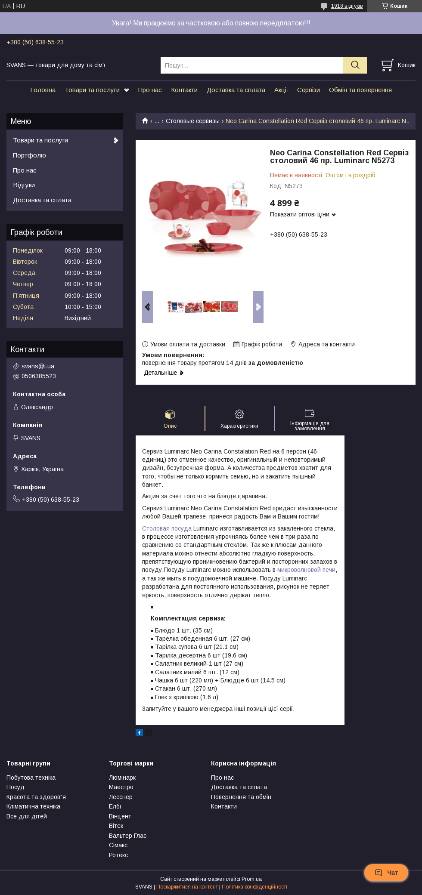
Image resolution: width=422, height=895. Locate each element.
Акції (281, 89)
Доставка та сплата (236, 89)
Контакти (184, 89)
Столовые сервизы (193, 120)
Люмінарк (122, 777)
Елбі (115, 806)
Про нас (150, 89)
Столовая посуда (167, 528)
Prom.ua (252, 879)
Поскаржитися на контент (187, 887)
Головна (43, 89)
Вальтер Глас (127, 835)
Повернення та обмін (241, 796)
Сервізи (308, 89)
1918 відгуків (347, 6)
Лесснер (121, 796)
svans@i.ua (38, 366)
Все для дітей (26, 816)
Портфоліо (29, 155)
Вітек (116, 825)
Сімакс (118, 845)
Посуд (15, 787)
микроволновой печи (306, 569)
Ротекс (118, 855)
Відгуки (24, 184)
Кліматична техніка (33, 806)
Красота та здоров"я (36, 796)
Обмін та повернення (360, 89)
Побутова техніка (31, 777)
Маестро (121, 787)
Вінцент (120, 816)
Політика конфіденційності (254, 887)
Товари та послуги (92, 89)
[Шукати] (355, 65)
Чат (386, 872)
